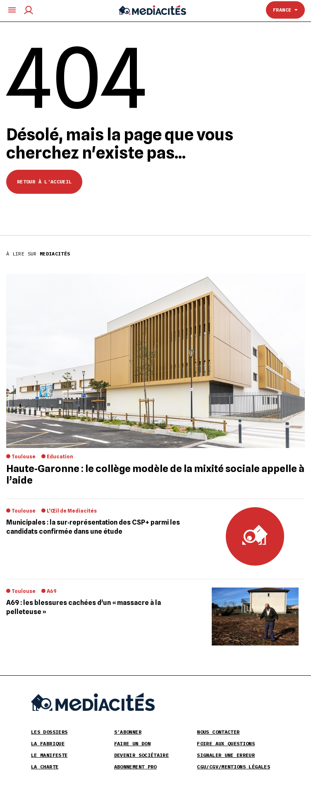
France (285, 10)
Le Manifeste (49, 755)
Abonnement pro (135, 767)
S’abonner (127, 732)
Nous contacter (218, 732)
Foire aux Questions (226, 743)
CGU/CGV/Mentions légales (233, 767)
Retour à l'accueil (44, 181)
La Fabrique (48, 743)
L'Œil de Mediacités (72, 511)
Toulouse (24, 456)
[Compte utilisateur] (28, 10)
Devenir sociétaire (141, 755)
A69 (52, 591)
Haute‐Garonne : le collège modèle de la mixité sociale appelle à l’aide (155, 474)
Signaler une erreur (226, 755)
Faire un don (132, 743)
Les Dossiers (49, 732)
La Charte (44, 767)
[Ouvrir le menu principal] (12, 9)
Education (60, 456)
